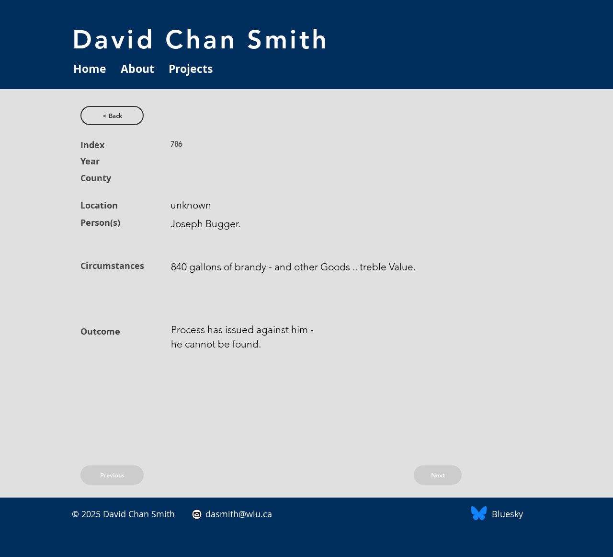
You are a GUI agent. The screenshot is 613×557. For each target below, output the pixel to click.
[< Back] (112, 115)
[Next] (438, 475)
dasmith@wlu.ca (237, 514)
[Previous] (112, 475)
